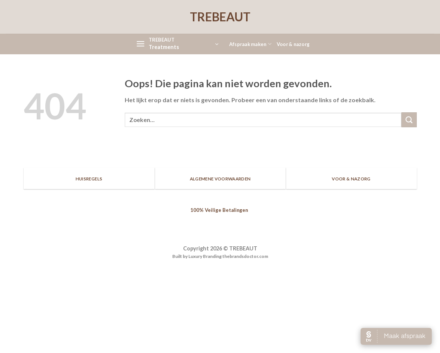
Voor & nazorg (293, 44)
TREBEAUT (220, 17)
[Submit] (408, 119)
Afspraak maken (250, 44)
